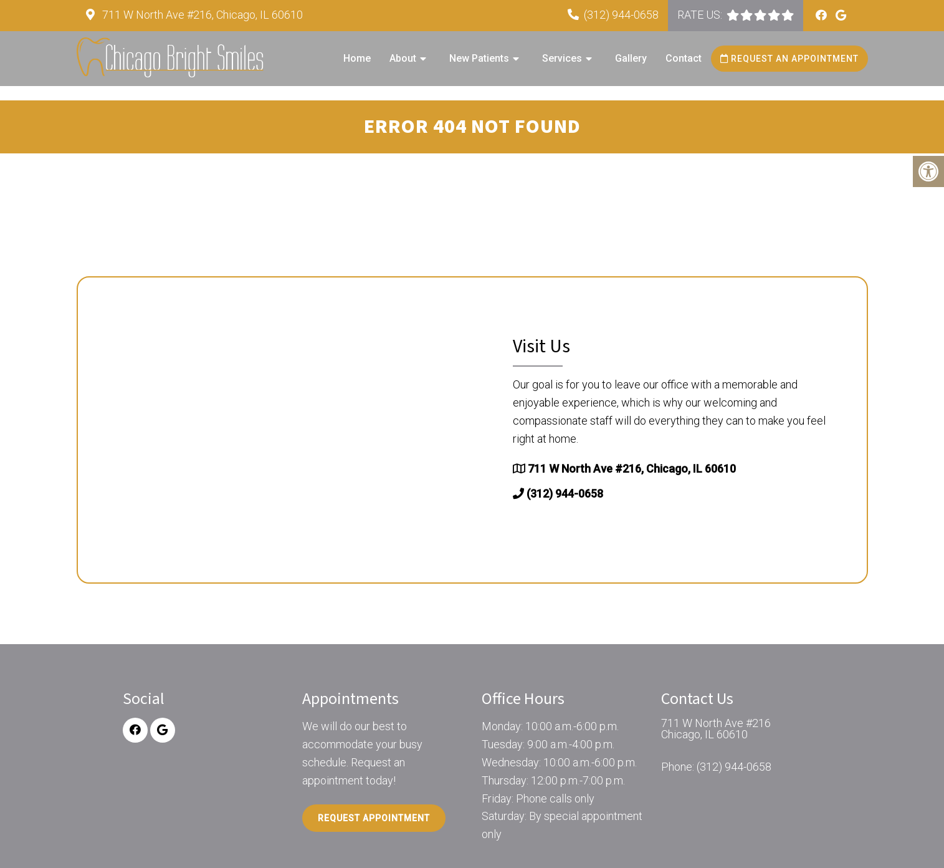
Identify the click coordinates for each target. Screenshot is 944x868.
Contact (683, 58)
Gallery (631, 58)
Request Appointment (374, 818)
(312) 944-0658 (621, 14)
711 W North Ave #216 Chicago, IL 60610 (716, 729)
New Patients (479, 58)
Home (357, 58)
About (402, 58)
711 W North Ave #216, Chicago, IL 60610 (201, 14)
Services (562, 58)
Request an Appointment (789, 59)
